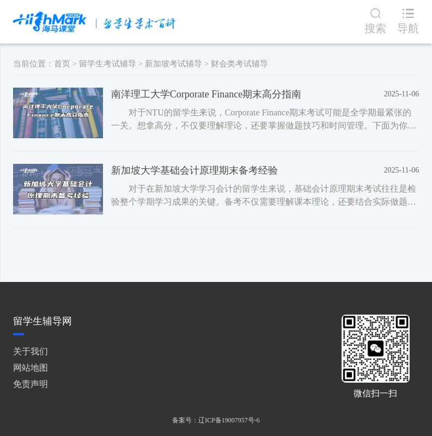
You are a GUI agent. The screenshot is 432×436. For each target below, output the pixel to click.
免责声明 (30, 384)
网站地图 (30, 367)
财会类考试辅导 (239, 63)
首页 (62, 63)
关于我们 (30, 351)
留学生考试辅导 (107, 63)
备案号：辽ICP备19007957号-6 (216, 420)
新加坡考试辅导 (173, 63)
